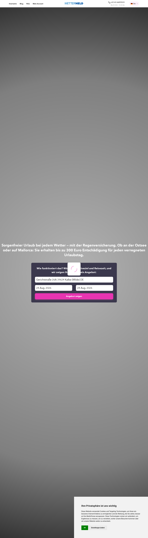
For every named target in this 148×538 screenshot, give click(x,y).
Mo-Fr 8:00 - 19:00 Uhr (118, 5)
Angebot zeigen (74, 296)
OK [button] (85, 528)
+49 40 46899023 (118, 2)
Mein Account (38, 4)
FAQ (28, 4)
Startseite (13, 4)
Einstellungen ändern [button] (98, 528)
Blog (21, 4)
